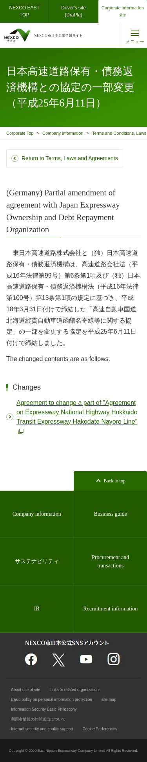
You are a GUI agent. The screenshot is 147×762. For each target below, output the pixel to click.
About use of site (25, 690)
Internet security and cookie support (42, 729)
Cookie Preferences (99, 729)
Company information (62, 133)
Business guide (110, 514)
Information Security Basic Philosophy (44, 709)
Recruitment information (110, 609)
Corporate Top (20, 133)
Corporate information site (123, 11)
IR (37, 609)
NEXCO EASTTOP (24, 11)
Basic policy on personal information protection (51, 699)
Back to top (114, 481)
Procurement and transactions (110, 561)
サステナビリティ (37, 561)
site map (109, 699)
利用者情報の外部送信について (38, 719)
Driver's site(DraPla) (73, 11)
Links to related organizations (75, 690)
